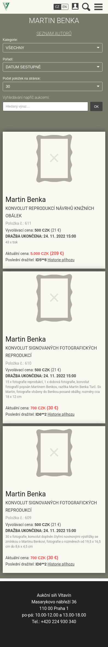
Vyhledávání (86, 7)
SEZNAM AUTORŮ (53, 33)
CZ (57, 7)
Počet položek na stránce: (21, 78)
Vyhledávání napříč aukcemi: (26, 97)
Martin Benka (25, 200)
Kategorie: (10, 40)
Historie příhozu (61, 260)
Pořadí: (8, 59)
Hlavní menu (98, 7)
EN (65, 7)
